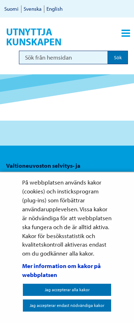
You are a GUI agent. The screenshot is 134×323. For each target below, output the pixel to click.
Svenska (32, 8)
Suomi (11, 8)
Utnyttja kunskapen (33, 37)
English (54, 8)
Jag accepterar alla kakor (67, 289)
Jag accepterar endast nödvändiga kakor (67, 305)
